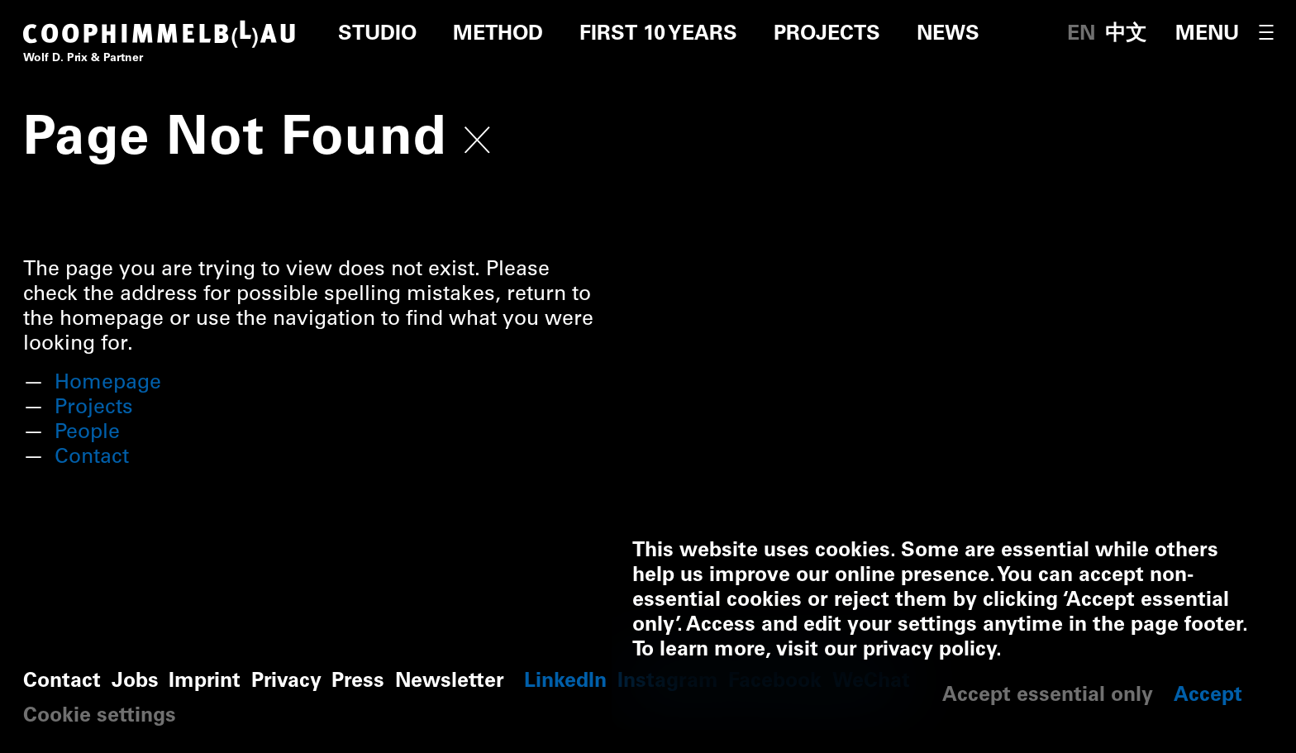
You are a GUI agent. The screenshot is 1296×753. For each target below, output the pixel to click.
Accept (1208, 696)
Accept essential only (1047, 696)
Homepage (108, 384)
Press (357, 682)
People (87, 433)
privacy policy (929, 651)
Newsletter (449, 682)
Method (498, 35)
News (948, 35)
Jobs (135, 682)
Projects (827, 35)
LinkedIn (565, 682)
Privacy (286, 682)
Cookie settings (99, 717)
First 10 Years (658, 35)
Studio (377, 35)
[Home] (159, 46)
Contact (92, 458)
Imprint (205, 682)
